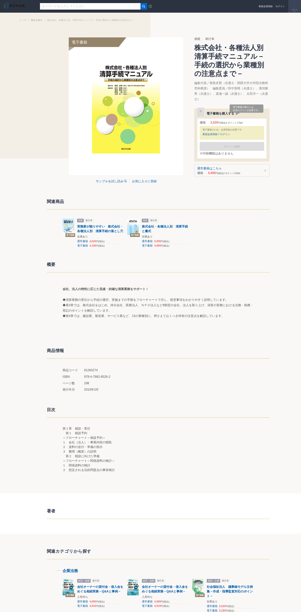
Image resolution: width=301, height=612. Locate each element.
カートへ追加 (232, 146)
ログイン (280, 6)
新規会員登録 (266, 6)
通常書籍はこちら (230, 171)
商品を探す (36, 20)
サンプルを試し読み (109, 181)
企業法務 (70, 571)
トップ (22, 20)
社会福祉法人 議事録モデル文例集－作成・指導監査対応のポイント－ (230, 591)
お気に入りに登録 (144, 181)
